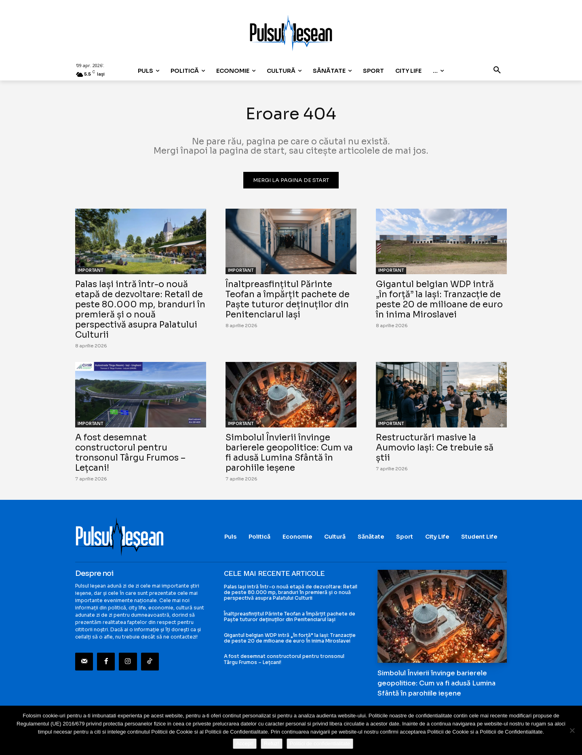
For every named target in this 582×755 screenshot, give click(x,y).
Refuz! (271, 743)
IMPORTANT (90, 270)
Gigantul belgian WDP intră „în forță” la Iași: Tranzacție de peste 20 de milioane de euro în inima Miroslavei (439, 299)
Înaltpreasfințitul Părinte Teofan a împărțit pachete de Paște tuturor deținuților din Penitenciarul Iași (288, 299)
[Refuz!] (572, 730)
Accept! (244, 743)
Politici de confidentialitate (320, 743)
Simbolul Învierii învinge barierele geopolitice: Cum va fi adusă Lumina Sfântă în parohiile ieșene (289, 452)
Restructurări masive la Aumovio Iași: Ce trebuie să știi (434, 447)
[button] (497, 70)
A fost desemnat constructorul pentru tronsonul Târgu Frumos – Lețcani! (130, 452)
